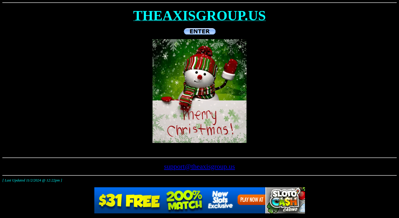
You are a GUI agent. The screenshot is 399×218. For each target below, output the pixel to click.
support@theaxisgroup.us (199, 166)
